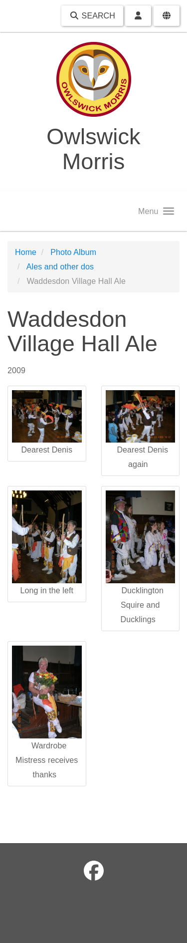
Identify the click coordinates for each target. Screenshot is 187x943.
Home (25, 252)
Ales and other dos (60, 266)
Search (92, 15)
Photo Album (73, 252)
